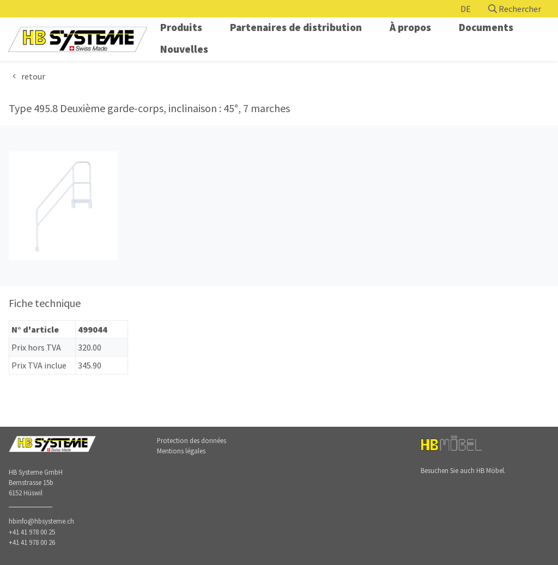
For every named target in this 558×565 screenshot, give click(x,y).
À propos (410, 27)
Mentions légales (181, 450)
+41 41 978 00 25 (32, 531)
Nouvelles (184, 49)
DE (465, 8)
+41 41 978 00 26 (32, 542)
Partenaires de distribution (296, 27)
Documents (486, 27)
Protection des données (191, 440)
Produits (181, 27)
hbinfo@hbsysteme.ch (41, 521)
